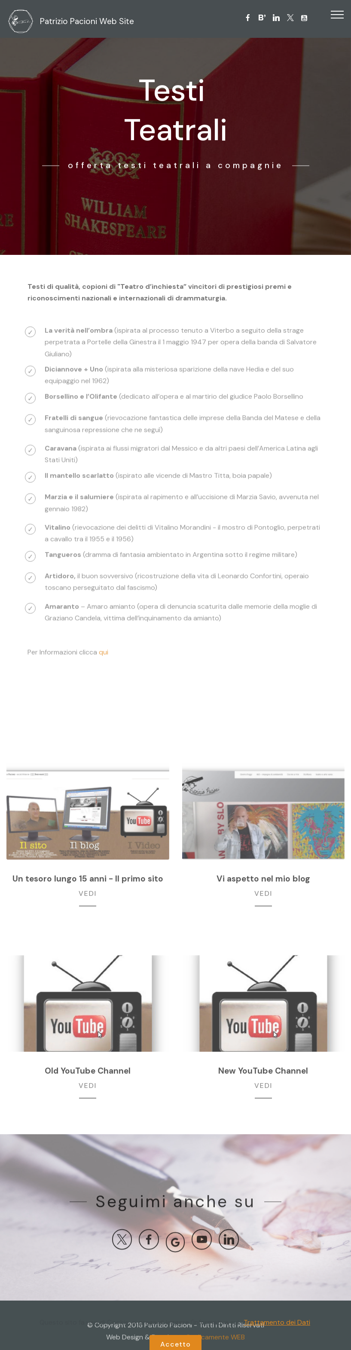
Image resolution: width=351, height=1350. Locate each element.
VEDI (88, 895)
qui (103, 656)
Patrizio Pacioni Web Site (87, 21)
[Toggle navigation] (337, 14)
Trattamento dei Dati (277, 1343)
